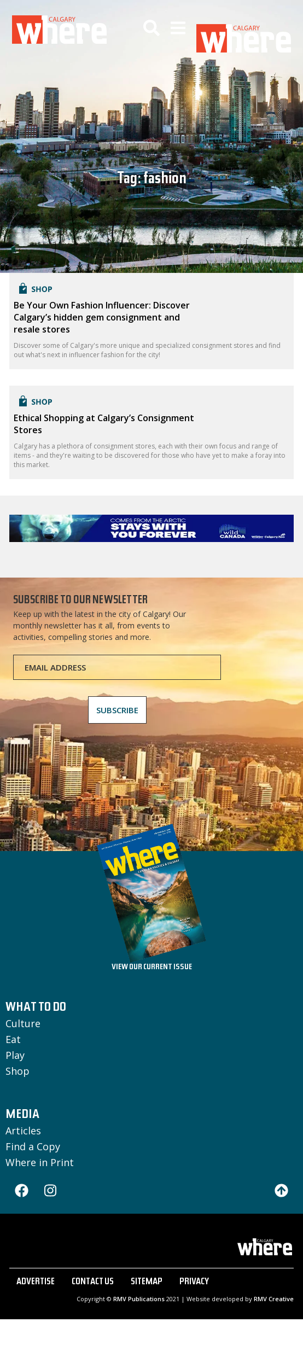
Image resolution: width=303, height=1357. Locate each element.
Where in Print (39, 1162)
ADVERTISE (35, 1283)
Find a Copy (32, 1146)
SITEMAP (146, 1283)
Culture (22, 1023)
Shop (17, 1071)
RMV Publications (139, 1299)
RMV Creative (274, 1299)
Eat (13, 1039)
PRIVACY (194, 1283)
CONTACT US (93, 1283)
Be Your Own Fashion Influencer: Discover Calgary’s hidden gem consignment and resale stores (102, 317)
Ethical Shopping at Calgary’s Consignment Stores (104, 424)
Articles (23, 1130)
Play (15, 1055)
